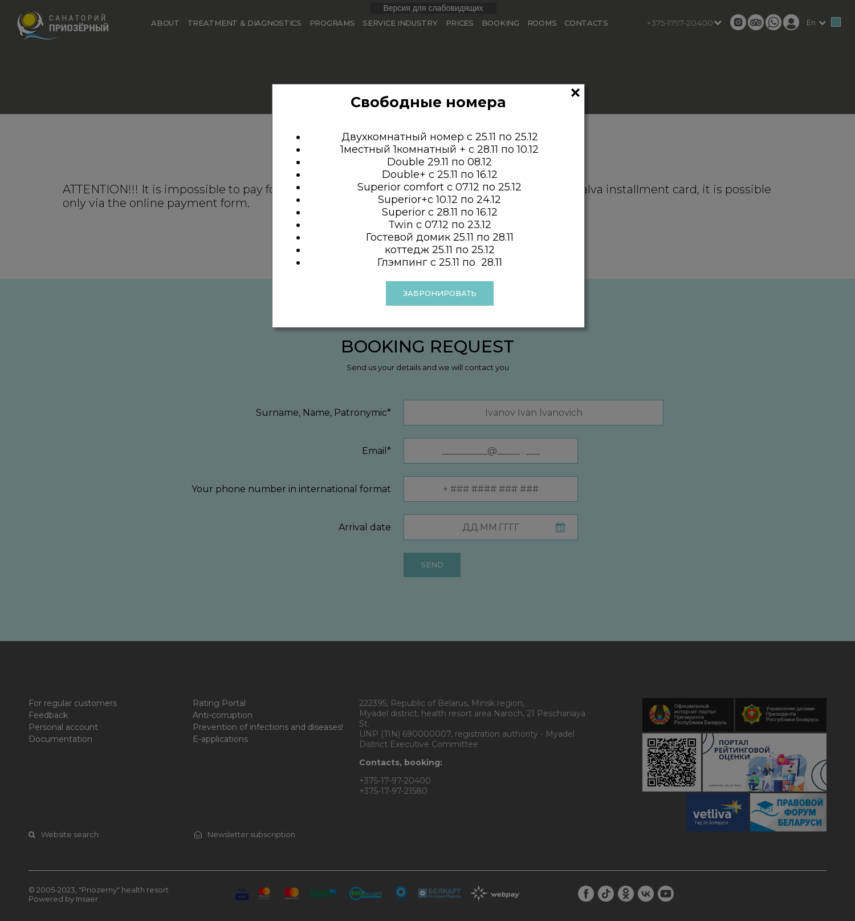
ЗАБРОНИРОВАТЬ (440, 293)
